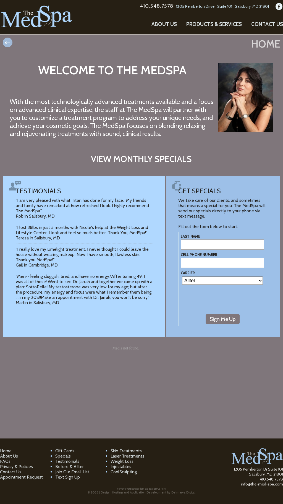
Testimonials (67, 461)
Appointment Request (21, 477)
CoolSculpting (124, 471)
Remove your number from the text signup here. (141, 488)
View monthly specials (141, 159)
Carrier (188, 273)
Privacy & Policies (16, 466)
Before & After (69, 466)
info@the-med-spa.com (262, 484)
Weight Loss (122, 461)
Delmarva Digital (183, 492)
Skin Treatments (126, 450)
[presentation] (223, 302)
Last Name (190, 236)
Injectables (121, 466)
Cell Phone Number (199, 255)
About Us (164, 24)
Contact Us (267, 24)
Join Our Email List (72, 471)
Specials (63, 456)
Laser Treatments (127, 456)
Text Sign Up (67, 477)
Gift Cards (64, 450)
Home (6, 450)
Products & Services (214, 24)
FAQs (5, 461)
